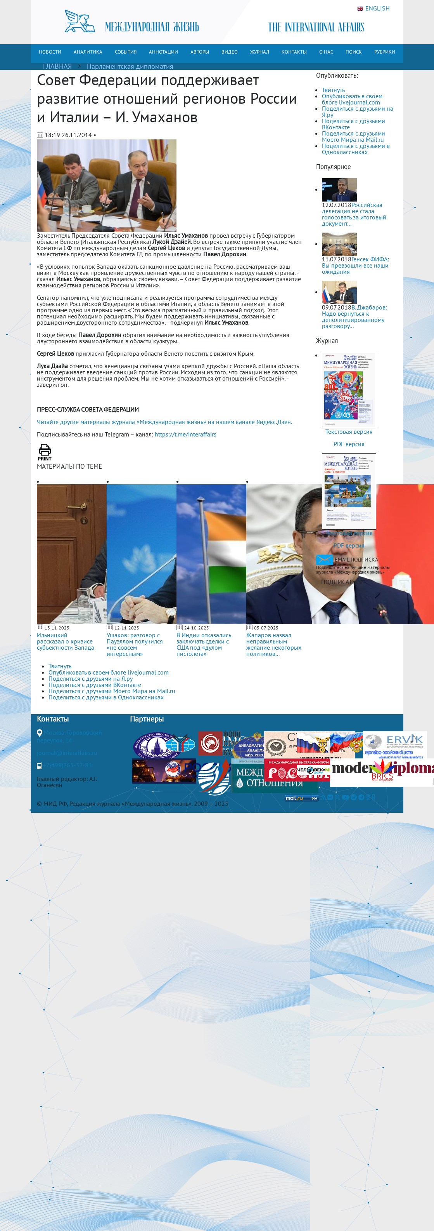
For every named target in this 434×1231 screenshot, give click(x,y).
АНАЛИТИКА (88, 52)
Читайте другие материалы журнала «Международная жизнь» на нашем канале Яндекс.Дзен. (164, 422)
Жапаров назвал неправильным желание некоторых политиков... (273, 644)
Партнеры (147, 719)
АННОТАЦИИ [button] (163, 52)
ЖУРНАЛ (259, 52)
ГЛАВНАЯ (57, 66)
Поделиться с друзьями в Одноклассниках (356, 149)
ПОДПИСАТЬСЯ (342, 582)
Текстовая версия (349, 431)
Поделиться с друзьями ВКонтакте (353, 124)
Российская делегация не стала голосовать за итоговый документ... (354, 214)
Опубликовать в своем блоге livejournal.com (352, 99)
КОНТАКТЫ (294, 52)
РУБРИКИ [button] (384, 52)
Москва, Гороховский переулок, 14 (69, 736)
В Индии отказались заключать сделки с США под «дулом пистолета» (203, 644)
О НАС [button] (326, 52)
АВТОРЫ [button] (199, 52)
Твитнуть (333, 90)
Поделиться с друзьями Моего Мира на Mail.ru (353, 136)
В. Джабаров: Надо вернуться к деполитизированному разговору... (354, 316)
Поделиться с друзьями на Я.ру (357, 111)
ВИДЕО (229, 52)
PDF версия (349, 444)
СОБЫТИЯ (126, 52)
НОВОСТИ (50, 52)
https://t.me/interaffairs (185, 434)
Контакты (53, 719)
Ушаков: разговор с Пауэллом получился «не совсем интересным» (135, 644)
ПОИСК (354, 52)
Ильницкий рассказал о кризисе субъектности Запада (65, 641)
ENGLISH (373, 8)
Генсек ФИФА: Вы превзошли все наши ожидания (355, 265)
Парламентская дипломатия (130, 66)
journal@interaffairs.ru (67, 752)
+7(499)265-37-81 (67, 765)
